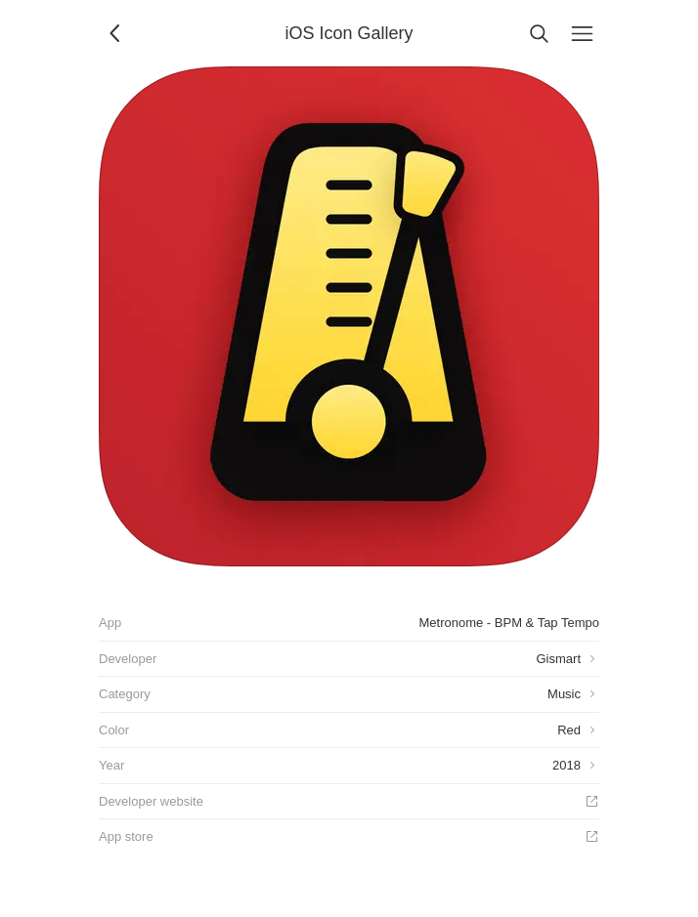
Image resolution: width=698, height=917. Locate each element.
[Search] (538, 33)
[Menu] (581, 33)
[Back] (116, 33)
